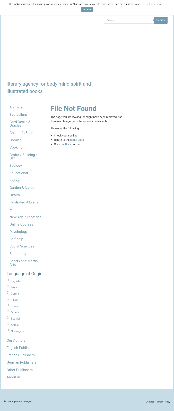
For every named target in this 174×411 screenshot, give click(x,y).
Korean (15, 306)
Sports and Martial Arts (24, 263)
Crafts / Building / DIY (23, 156)
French (15, 287)
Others (15, 312)
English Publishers (21, 348)
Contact (150, 401)
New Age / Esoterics (25, 217)
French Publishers (21, 355)
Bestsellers (18, 115)
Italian (14, 300)
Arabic (15, 325)
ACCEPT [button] (87, 9)
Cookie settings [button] (153, 4)
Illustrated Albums (24, 202)
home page (77, 139)
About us (14, 377)
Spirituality (18, 254)
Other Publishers (20, 370)
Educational (19, 173)
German (15, 293)
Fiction (15, 180)
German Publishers (22, 362)
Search (160, 20)
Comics (15, 140)
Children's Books (22, 133)
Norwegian (17, 331)
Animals (16, 107)
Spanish (16, 318)
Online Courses (21, 224)
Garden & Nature (22, 188)
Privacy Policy (163, 401)
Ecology (16, 166)
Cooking (16, 147)
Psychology (19, 232)
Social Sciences (22, 246)
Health (15, 195)
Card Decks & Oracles (20, 123)
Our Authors (16, 340)
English (15, 281)
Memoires (17, 210)
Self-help (16, 239)
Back (68, 144)
